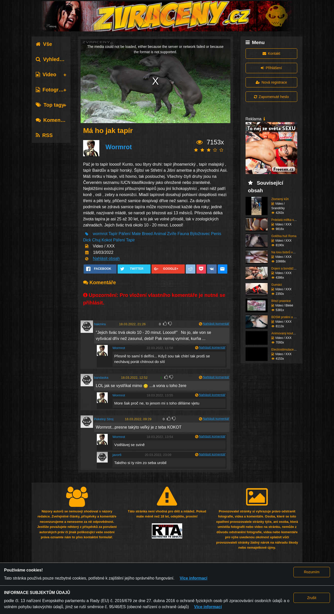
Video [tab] (46, 74)
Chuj (96, 240)
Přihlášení (271, 68)
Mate (136, 234)
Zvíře (171, 234)
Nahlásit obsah (106, 259)
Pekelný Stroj (104, 419)
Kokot (107, 240)
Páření (125, 234)
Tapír (113, 234)
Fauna (183, 234)
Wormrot (118, 147)
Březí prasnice (281, 301)
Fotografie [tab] (51, 89)
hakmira (100, 324)
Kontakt (271, 53)
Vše (44, 44)
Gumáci (276, 284)
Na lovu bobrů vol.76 (285, 252)
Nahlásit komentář (216, 323)
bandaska (101, 377)
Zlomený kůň (280, 199)
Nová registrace (271, 82)
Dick (87, 240)
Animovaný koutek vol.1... (288, 333)
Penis (216, 234)
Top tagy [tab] (50, 105)
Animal (160, 234)
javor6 (117, 455)
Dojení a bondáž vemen (287, 268)
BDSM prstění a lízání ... (287, 317)
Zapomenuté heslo (271, 97)
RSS (44, 135)
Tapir (130, 240)
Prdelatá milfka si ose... (287, 220)
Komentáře (53, 120)
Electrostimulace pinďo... (288, 349)
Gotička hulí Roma (283, 236)
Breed (147, 234)
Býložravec (200, 234)
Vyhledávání (54, 59)
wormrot (100, 234)
